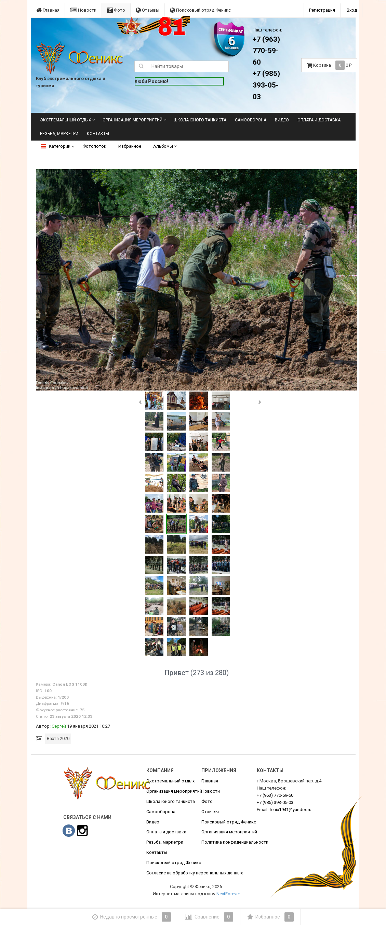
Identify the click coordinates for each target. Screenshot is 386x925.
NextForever (228, 893)
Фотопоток (94, 146)
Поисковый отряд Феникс (200, 10)
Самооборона (250, 120)
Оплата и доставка (319, 120)
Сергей (59, 726)
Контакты (98, 133)
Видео (282, 120)
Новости (83, 10)
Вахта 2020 (58, 738)
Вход (352, 10)
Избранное (129, 146)
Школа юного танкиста (200, 120)
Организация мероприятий (132, 120)
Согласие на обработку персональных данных (194, 872)
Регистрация (322, 10)
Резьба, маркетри (59, 133)
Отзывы (147, 10)
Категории (55, 146)
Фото (116, 10)
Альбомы (165, 146)
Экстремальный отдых (65, 120)
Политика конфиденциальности (234, 842)
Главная (47, 10)
